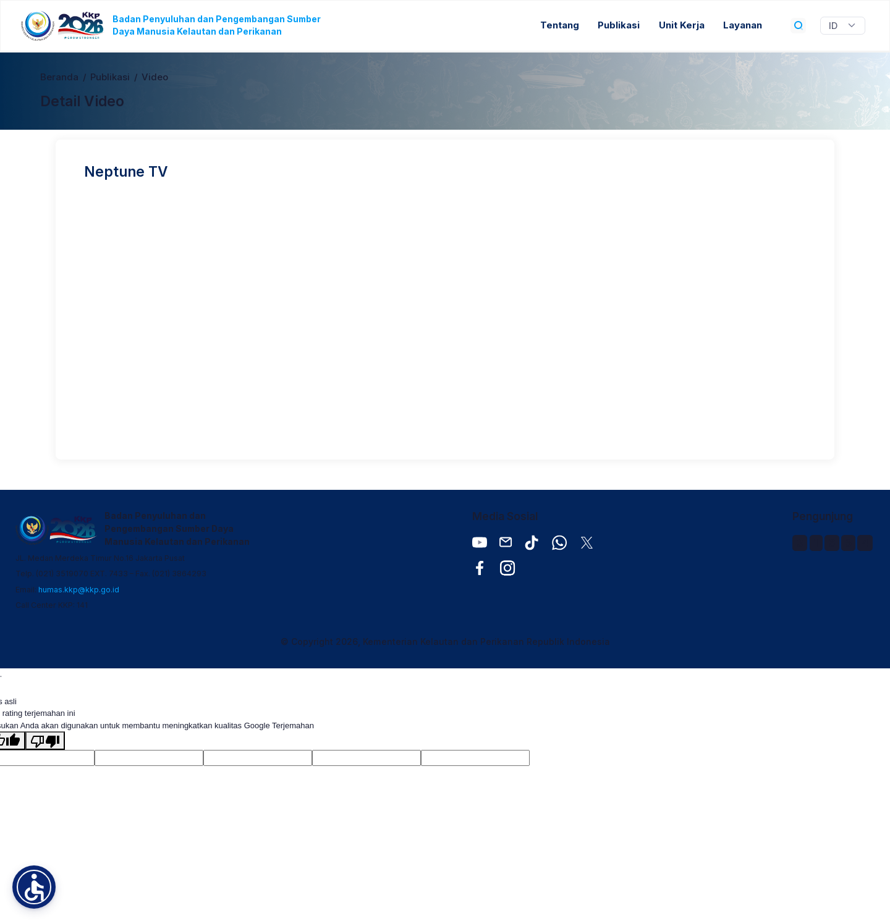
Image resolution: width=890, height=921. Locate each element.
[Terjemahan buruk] (45, 740)
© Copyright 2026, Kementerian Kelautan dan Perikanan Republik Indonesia (445, 641)
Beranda (59, 77)
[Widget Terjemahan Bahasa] (842, 26)
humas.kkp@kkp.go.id (78, 589)
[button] (34, 887)
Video (155, 77)
